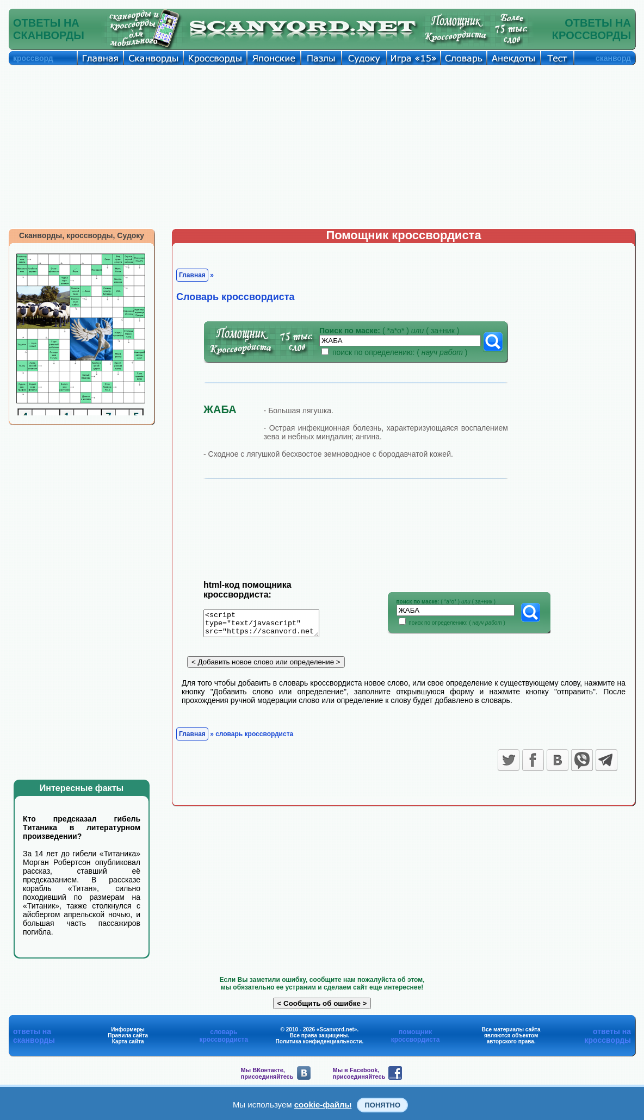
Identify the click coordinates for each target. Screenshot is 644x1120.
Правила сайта (128, 1035)
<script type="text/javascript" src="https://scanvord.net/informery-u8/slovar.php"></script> (267, 625)
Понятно (382, 1105)
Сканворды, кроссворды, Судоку (81, 235)
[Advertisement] (322, 147)
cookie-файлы (323, 1104)
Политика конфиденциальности (319, 1041)
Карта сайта (128, 1041)
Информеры (128, 1029)
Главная (192, 275)
